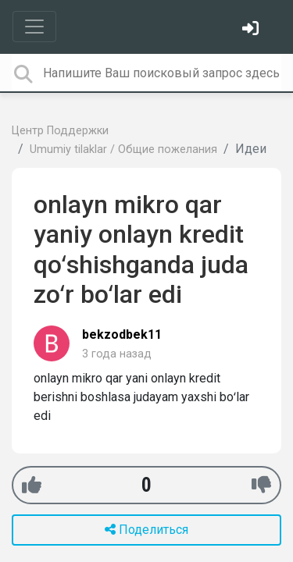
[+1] (31, 485)
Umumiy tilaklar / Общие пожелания (123, 149)
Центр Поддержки (60, 130)
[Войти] (252, 30)
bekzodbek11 (122, 334)
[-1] (261, 485)
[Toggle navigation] (34, 26)
